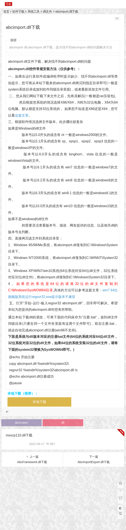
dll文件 (47, 11)
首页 (6, 11)
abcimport (21, 422)
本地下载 (39, 402)
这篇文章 (22, 115)
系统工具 (34, 11)
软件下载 (18, 11)
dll (63, 422)
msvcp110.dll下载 (19, 435)
